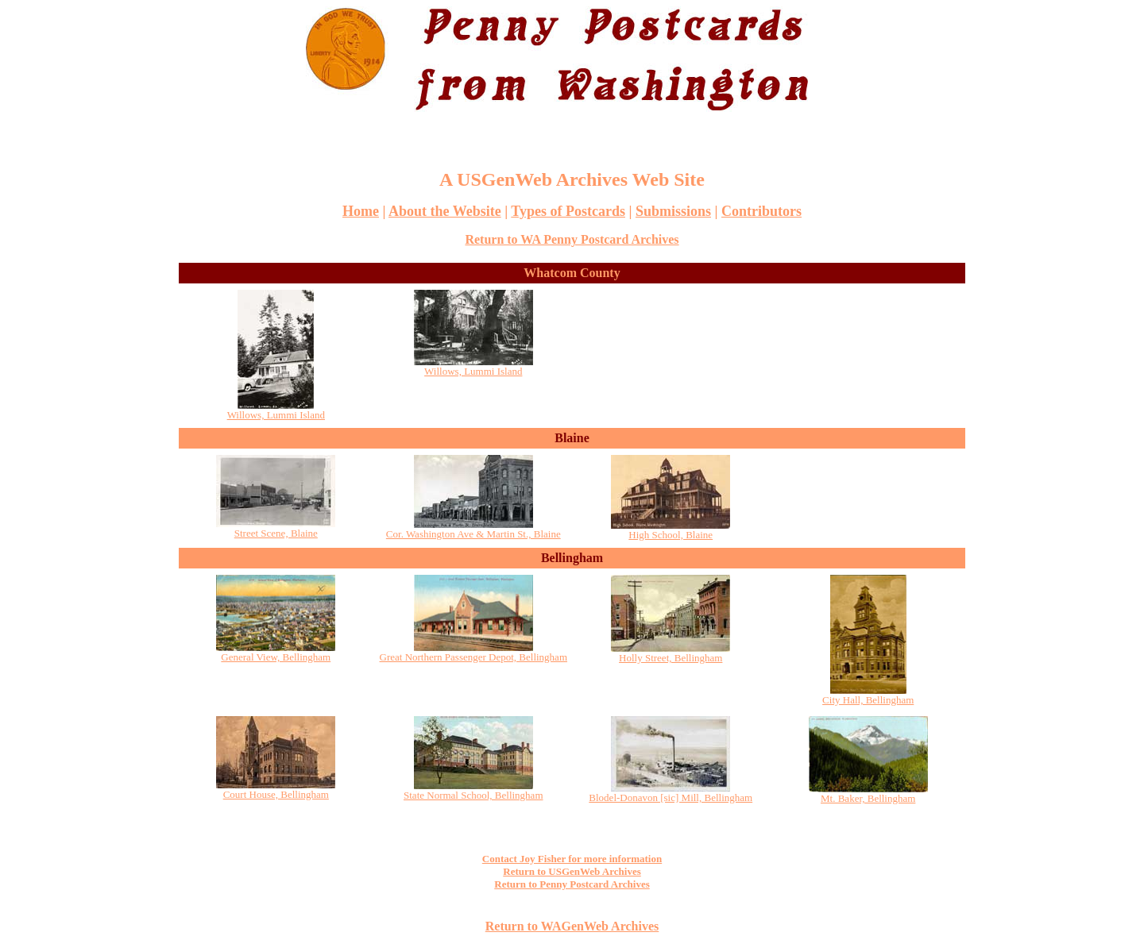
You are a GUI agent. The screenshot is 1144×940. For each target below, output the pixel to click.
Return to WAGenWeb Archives (572, 926)
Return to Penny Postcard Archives (571, 884)
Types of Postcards (568, 211)
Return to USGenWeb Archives (571, 871)
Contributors (761, 211)
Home (360, 211)
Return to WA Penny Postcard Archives (571, 239)
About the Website (444, 211)
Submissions (673, 211)
